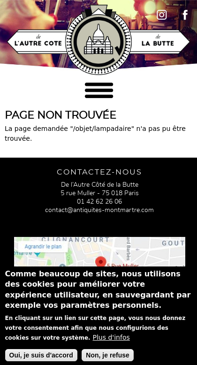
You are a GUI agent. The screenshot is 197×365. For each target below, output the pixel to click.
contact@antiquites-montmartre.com (99, 210)
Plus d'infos (111, 343)
